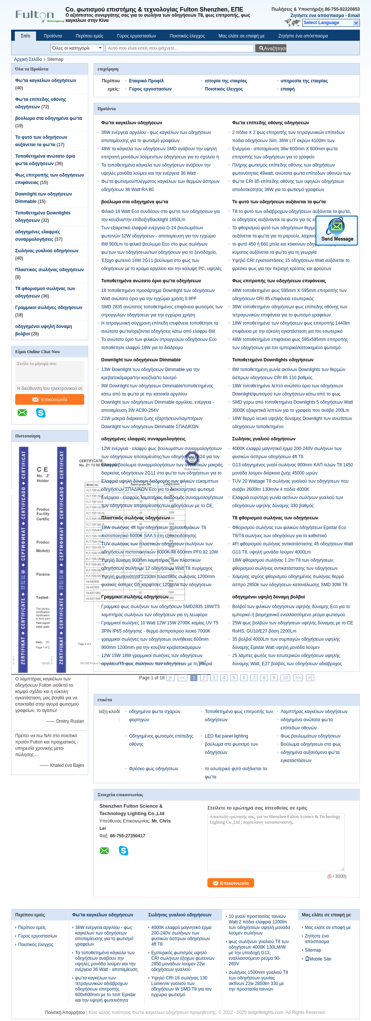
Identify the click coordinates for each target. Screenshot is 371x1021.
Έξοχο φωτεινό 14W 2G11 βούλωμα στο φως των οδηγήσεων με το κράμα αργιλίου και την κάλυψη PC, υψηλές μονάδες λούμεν (161, 268)
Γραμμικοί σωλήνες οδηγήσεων (48, 307)
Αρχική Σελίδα (28, 59)
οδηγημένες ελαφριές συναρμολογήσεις (143, 438)
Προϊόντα (53, 36)
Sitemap (313, 950)
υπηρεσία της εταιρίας (304, 80)
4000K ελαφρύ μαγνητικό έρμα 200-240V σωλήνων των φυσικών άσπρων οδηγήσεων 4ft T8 (181, 936)
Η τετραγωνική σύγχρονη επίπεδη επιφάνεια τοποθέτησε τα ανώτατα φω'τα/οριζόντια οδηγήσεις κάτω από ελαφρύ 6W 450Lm (159, 331)
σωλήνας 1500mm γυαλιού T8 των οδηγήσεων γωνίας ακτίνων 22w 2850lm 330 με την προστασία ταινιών (258, 981)
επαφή (288, 89)
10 (285, 677)
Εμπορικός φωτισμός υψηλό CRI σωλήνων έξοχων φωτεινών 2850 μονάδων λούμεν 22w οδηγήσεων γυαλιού (182, 961)
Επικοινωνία (50, 399)
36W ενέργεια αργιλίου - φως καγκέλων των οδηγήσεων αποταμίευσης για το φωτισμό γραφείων (104, 936)
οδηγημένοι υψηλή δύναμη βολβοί (268, 597)
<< (182, 677)
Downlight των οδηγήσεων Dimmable (141, 359)
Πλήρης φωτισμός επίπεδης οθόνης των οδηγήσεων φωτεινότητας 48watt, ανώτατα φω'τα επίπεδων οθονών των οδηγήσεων (291, 173)
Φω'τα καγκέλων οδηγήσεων (45, 80)
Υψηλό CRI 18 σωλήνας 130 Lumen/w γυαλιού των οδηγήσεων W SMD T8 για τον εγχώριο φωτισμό (181, 986)
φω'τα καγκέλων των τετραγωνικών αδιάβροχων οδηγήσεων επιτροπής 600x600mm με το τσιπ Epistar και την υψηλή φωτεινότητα (105, 989)
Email (354, 15)
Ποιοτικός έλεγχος (187, 36)
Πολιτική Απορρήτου (65, 1012)
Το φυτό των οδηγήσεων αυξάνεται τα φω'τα (279, 201)
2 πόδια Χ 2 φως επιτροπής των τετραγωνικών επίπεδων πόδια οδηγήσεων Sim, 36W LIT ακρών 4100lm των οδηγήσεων (288, 140)
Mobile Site (318, 959)
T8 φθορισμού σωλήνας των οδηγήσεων (275, 518)
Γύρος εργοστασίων (136, 36)
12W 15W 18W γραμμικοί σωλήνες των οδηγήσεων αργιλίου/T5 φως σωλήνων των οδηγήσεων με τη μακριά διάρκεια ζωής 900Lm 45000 (156, 663)
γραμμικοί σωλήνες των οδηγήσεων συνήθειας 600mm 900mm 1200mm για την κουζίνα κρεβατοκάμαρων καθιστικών (155, 647)
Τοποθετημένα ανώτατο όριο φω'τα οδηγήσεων (151, 280)
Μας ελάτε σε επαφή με (242, 36)
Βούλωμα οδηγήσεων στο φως (311, 744)
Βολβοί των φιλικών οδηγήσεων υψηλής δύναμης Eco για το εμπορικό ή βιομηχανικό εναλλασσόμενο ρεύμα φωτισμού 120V (291, 615)
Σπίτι (25, 36)
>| (310, 677)
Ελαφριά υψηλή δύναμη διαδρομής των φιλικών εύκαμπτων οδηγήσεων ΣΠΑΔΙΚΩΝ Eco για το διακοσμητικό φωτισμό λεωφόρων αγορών (159, 489)
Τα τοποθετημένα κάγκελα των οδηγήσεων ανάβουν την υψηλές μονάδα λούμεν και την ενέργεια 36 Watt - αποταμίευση (156, 173)
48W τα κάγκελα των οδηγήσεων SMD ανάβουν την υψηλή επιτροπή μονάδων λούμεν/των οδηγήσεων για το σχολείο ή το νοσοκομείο (160, 157)
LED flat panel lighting (226, 736)
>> (298, 677)
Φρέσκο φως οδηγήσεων (153, 768)
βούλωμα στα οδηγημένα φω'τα (48, 118)
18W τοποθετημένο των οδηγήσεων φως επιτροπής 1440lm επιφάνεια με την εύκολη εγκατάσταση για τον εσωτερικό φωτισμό (291, 331)
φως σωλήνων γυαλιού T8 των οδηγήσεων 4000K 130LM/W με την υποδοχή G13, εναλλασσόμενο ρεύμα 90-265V (259, 952)
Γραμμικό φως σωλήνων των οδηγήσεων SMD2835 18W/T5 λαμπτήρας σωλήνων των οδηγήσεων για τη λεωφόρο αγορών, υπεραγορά (160, 615)
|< (170, 677)
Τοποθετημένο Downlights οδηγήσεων (272, 359)
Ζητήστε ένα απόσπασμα (317, 15)
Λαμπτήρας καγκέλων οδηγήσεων (314, 711)
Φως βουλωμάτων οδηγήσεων (311, 736)
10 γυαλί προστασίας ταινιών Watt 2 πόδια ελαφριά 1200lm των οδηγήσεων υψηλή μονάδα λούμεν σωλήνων (259, 925)
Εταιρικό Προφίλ (146, 80)
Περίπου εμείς (89, 36)
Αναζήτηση (275, 48)
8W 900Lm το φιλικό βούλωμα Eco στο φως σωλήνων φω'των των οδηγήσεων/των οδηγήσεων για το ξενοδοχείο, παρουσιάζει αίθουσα (159, 252)
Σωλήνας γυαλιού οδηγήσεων (46, 250)
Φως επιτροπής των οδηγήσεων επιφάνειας (279, 280)
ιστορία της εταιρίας (226, 80)
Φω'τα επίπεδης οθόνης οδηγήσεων (270, 122)
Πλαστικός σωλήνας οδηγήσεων (49, 269)
